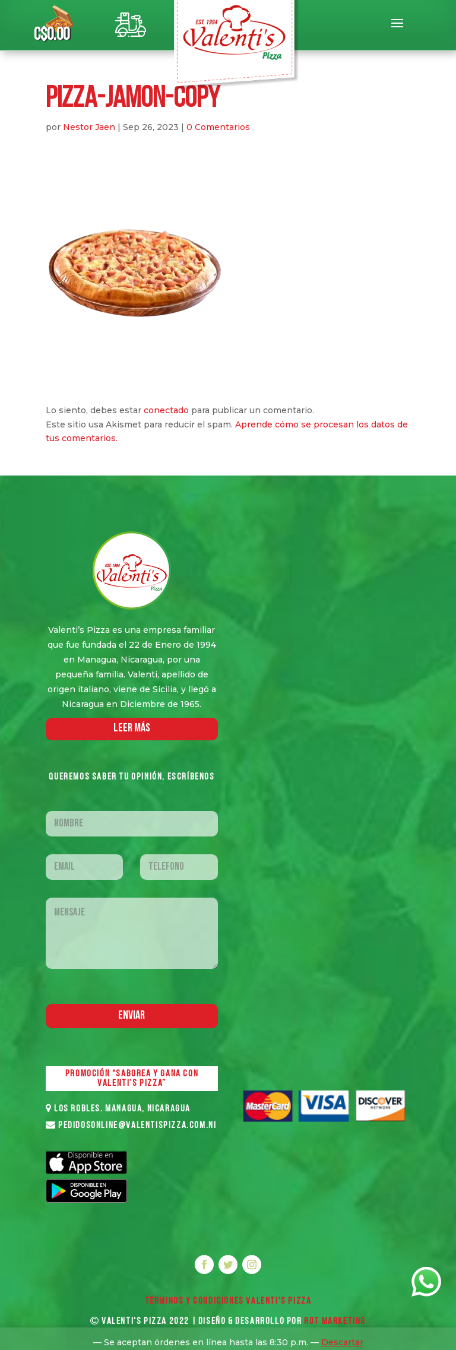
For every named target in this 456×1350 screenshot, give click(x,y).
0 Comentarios (218, 127)
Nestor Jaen (89, 127)
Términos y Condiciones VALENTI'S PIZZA (228, 1301)
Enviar (131, 1016)
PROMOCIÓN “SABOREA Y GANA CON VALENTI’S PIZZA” (131, 1078)
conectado (166, 410)
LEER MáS (131, 728)
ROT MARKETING (335, 1321)
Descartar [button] (342, 1342)
